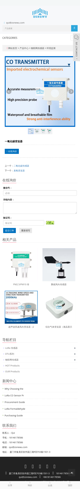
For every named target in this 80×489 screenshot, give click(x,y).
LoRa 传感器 (11, 347)
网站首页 (12, 48)
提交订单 (9, 230)
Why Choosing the (14, 388)
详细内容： (8, 199)
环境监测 (51, 48)
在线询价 (12, 151)
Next (71, 91)
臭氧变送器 (19, 170)
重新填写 (25, 230)
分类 (50, 484)
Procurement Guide (15, 402)
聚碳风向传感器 (59, 284)
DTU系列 (9, 353)
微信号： (7, 187)
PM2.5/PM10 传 (21, 284)
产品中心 (24, 48)
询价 (30, 484)
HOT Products (12, 365)
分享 (10, 484)
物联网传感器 (37, 48)
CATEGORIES (9, 38)
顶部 (70, 484)
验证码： (7, 217)
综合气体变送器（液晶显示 (58, 326)
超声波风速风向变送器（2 (21, 326)
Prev (8, 91)
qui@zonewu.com (15, 22)
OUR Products (12, 371)
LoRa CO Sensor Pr (14, 395)
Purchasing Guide (14, 415)
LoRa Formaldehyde (15, 408)
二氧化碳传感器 (21, 165)
